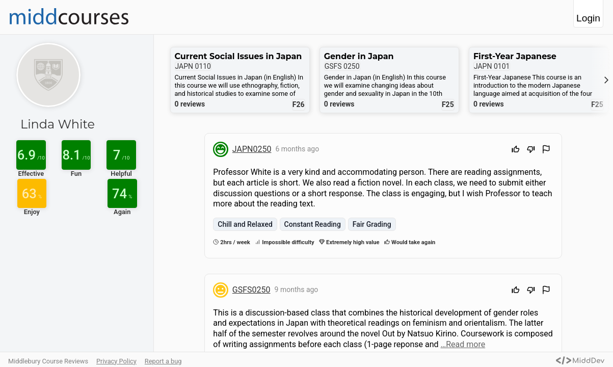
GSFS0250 (251, 290)
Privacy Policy (116, 361)
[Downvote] (531, 150)
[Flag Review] (546, 150)
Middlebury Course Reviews (48, 361)
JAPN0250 (252, 149)
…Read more (463, 344)
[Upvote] (515, 150)
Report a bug (163, 361)
